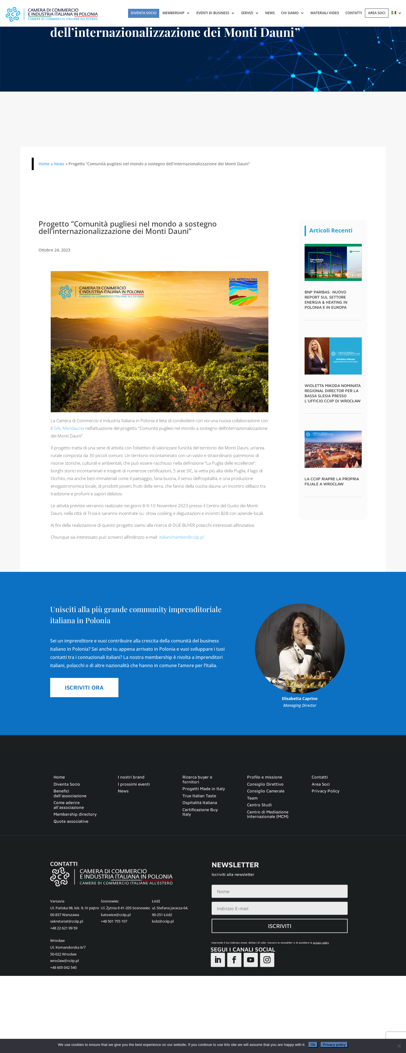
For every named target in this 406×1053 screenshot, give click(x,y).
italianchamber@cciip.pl (181, 537)
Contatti (353, 13)
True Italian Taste (199, 796)
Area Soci (321, 784)
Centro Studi (259, 805)
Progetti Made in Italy (203, 788)
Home (44, 163)
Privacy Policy (325, 791)
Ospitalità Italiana (199, 802)
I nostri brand (131, 777)
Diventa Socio (144, 12)
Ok (313, 1045)
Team (252, 798)
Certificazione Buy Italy (200, 812)
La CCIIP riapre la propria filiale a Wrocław (332, 481)
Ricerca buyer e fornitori (197, 779)
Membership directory (75, 814)
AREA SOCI (376, 12)
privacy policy (321, 956)
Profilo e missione (264, 777)
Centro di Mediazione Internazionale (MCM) (267, 814)
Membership (173, 13)
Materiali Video (325, 13)
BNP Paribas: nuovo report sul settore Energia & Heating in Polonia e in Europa (326, 299)
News (270, 13)
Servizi (247, 13)
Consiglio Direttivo (265, 784)
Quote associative (71, 821)
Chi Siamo (290, 13)
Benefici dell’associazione (70, 793)
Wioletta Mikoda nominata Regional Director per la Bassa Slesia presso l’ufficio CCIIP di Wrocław (333, 393)
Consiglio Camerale (265, 791)
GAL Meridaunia (69, 428)
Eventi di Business (212, 13)
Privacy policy (334, 1045)
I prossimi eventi (134, 784)
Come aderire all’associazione (69, 805)
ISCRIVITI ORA (84, 687)
